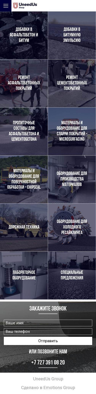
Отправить (48, 341)
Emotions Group (59, 387)
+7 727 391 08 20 (48, 363)
